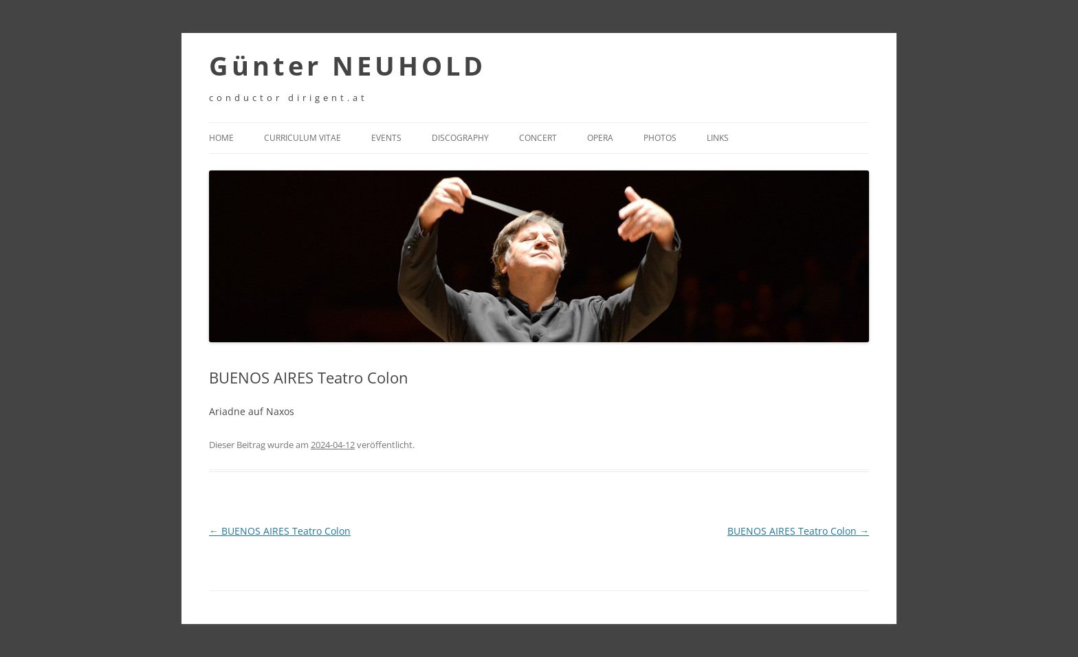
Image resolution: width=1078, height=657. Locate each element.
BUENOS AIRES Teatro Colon (280, 530)
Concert (538, 138)
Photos (660, 138)
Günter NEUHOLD (347, 65)
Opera (600, 138)
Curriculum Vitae (302, 138)
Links (718, 138)
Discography (460, 138)
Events (386, 138)
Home (221, 138)
